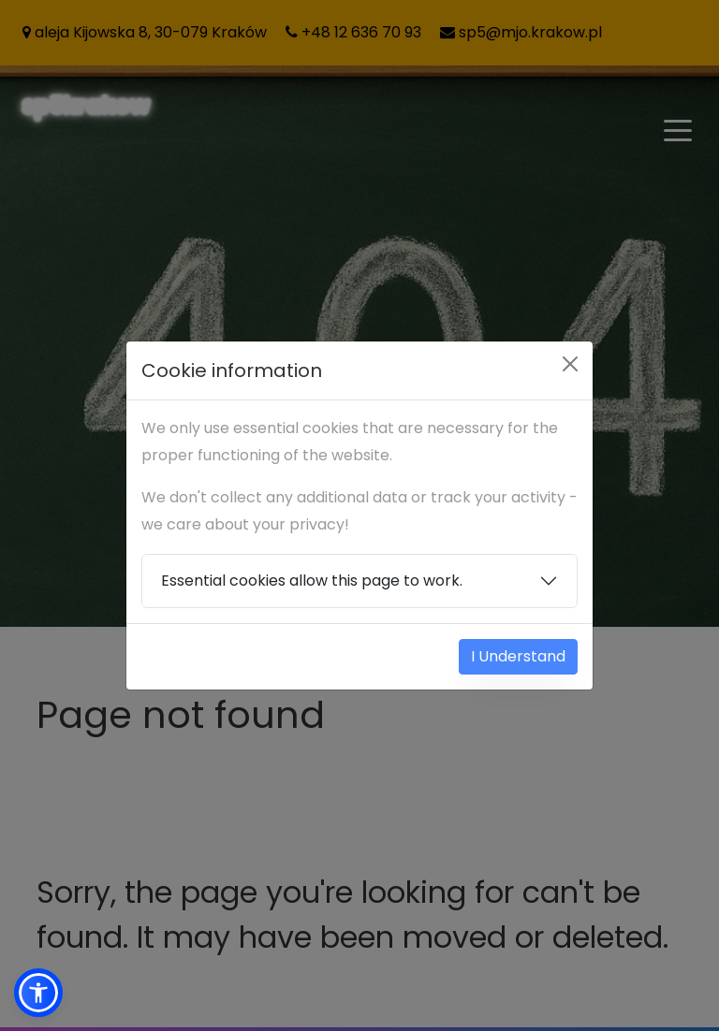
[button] (38, 992)
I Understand (518, 656)
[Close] (570, 364)
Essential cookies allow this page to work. (311, 580)
